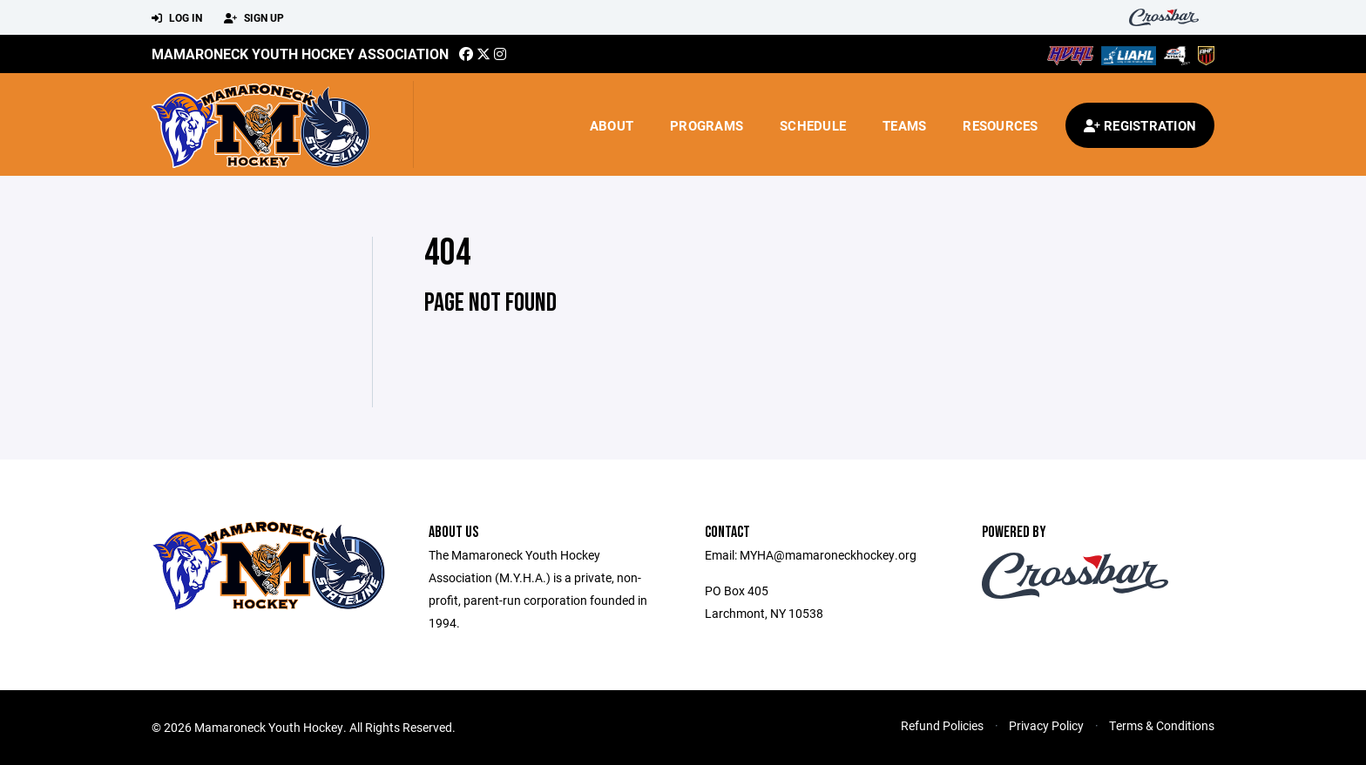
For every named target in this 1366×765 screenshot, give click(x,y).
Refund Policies (942, 725)
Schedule (813, 125)
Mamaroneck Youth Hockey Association (300, 53)
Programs (706, 125)
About (611, 125)
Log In (177, 18)
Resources (1000, 125)
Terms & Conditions (1161, 725)
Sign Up (254, 18)
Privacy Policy (1046, 725)
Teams (904, 125)
